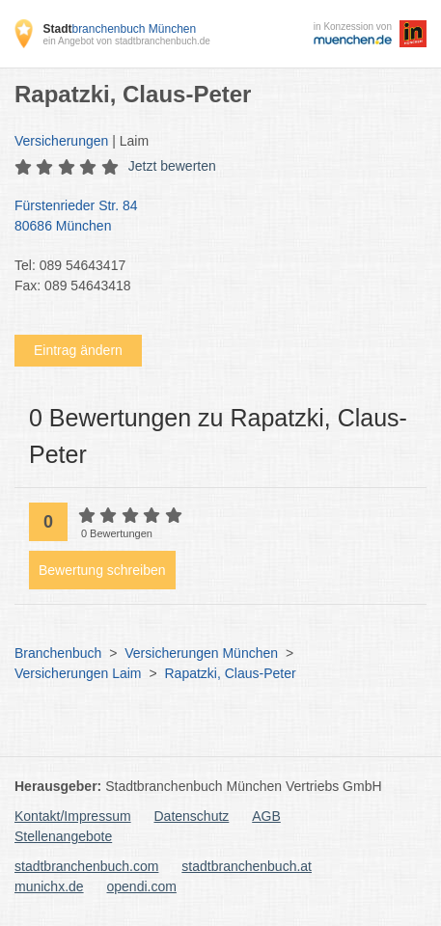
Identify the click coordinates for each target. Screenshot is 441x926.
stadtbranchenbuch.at (246, 866)
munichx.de (49, 886)
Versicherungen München (201, 653)
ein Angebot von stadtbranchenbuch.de (125, 41)
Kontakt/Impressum (72, 816)
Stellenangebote (63, 836)
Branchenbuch (57, 653)
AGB (266, 816)
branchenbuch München (119, 29)
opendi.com (141, 886)
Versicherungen (61, 141)
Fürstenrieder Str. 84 (210, 217)
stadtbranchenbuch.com (86, 866)
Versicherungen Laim (78, 673)
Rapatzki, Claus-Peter (230, 673)
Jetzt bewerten (172, 166)
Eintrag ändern (78, 350)
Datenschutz (192, 816)
